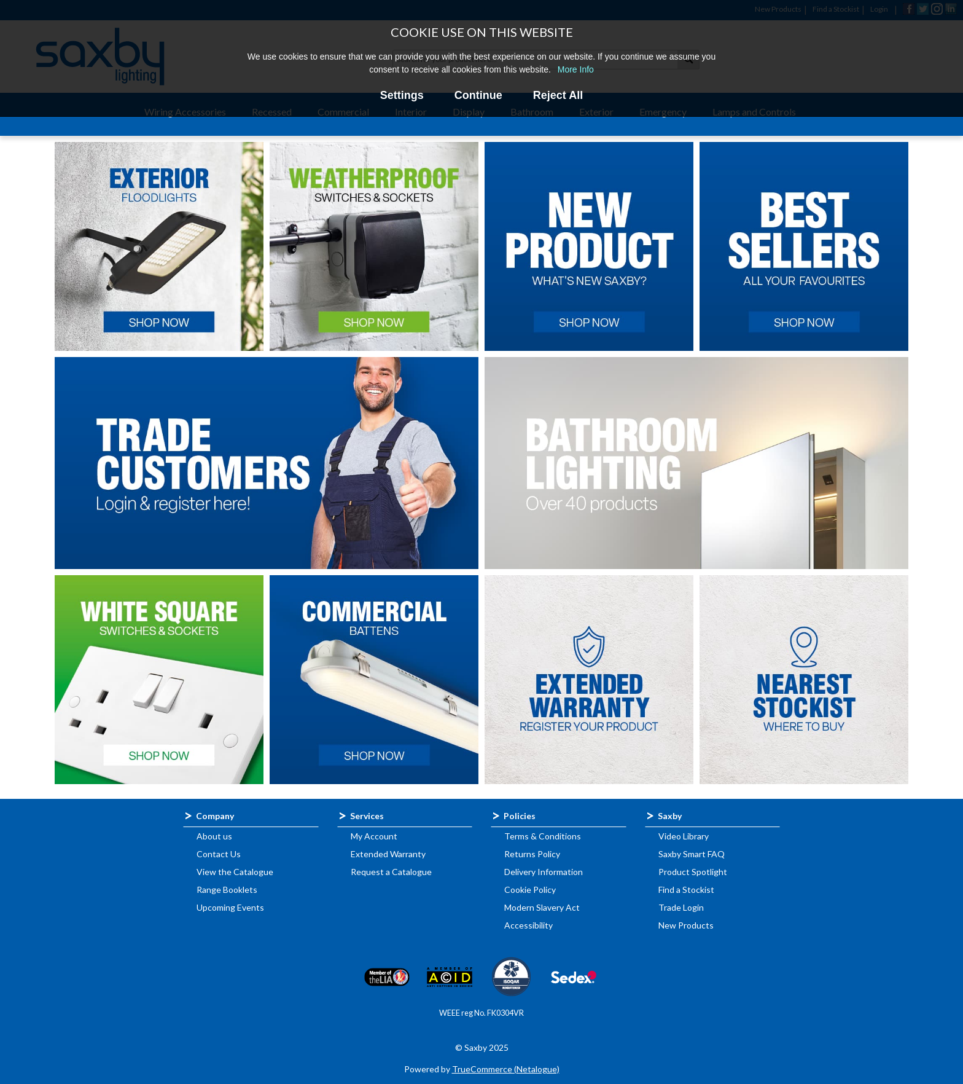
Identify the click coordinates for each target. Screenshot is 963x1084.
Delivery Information (543, 871)
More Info (576, 69)
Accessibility (528, 925)
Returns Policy (532, 854)
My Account (374, 836)
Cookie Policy (530, 889)
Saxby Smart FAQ (691, 854)
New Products (686, 925)
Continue (478, 95)
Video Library (683, 836)
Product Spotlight (692, 871)
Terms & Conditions (542, 836)
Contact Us (219, 854)
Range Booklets (227, 889)
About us (214, 836)
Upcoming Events (230, 907)
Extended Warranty (388, 854)
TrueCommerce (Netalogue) (505, 1069)
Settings (402, 95)
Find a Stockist (686, 889)
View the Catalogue (235, 871)
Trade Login (681, 907)
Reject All (558, 95)
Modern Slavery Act (542, 907)
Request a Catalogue (391, 871)
